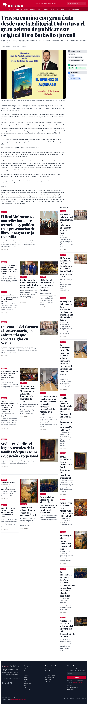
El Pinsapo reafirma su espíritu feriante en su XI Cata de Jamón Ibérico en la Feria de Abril (9, 375)
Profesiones (75, 9)
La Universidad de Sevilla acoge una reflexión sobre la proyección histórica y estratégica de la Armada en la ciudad (48, 405)
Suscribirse (76, 677)
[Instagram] (8, 683)
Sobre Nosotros (49, 668)
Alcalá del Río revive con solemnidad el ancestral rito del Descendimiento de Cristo (8, 512)
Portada (11, 9)
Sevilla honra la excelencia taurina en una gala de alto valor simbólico (29, 284)
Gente (39, 9)
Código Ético (48, 671)
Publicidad (69, 685)
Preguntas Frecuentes (72, 687)
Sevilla (26, 9)
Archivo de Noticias (28, 690)
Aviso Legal (48, 679)
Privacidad (66, 698)
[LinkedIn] (11, 683)
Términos (78, 698)
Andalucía (33, 9)
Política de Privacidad (50, 673)
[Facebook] (3, 683)
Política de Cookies (50, 675)
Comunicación (60, 9)
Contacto (47, 681)
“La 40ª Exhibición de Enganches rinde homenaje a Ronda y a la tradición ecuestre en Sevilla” (10, 269)
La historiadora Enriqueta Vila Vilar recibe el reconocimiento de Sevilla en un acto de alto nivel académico (48, 505)
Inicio (2, 12)
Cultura (68, 9)
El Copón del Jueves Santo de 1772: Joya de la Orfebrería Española (47, 285)
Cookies (72, 698)
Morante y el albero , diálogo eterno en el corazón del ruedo (28, 511)
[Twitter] (5, 683)
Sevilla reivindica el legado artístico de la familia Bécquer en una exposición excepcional (66, 467)
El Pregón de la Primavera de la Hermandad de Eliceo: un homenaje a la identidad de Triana (27, 394)
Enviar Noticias (70, 689)
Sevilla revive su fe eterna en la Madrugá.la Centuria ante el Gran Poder (9, 485)
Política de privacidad (77, 682)
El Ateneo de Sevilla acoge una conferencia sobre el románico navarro (9, 298)
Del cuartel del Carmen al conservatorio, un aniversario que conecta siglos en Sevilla (66, 223)
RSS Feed (26, 692)
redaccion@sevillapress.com (18, 699)
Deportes (46, 9)
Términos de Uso (49, 677)
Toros (52, 9)
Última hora (19, 9)
